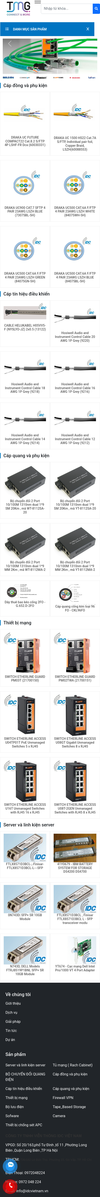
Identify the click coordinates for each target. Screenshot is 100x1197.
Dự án (10, 1040)
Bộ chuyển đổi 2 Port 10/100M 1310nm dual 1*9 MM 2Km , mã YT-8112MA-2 (75, 566)
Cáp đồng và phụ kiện (70, 1074)
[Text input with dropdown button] (67, 9)
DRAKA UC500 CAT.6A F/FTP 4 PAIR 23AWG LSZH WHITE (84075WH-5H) (75, 211)
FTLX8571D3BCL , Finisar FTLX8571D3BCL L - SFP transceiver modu (75, 919)
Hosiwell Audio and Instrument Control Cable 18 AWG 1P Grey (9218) (25, 388)
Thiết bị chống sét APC (23, 1125)
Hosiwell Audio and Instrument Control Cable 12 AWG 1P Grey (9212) (75, 439)
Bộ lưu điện (14, 1107)
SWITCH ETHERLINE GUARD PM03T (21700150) (25, 678)
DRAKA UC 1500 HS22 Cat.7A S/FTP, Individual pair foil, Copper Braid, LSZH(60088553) (75, 143)
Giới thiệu (13, 1003)
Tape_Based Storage (69, 1107)
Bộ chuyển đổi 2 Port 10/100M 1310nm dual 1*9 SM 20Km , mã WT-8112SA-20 (25, 506)
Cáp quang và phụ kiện (71, 1089)
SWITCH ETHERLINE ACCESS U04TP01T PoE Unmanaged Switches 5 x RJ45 (25, 742)
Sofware (12, 1116)
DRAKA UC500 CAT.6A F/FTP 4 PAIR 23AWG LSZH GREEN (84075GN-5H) (25, 277)
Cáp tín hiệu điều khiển (23, 1089)
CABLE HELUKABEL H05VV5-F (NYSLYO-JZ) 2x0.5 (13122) (25, 327)
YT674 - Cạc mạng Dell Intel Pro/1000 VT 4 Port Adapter (75, 968)
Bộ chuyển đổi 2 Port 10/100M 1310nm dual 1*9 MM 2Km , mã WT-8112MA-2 (25, 566)
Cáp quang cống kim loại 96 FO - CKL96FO (75, 608)
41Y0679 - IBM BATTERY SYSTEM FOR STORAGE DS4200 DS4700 (75, 868)
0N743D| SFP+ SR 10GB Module (25, 917)
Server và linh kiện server (25, 1065)
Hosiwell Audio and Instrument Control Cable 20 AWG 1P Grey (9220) (75, 336)
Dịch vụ (11, 1012)
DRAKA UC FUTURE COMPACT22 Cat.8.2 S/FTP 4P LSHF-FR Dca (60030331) (25, 141)
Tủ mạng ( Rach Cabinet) (72, 1065)
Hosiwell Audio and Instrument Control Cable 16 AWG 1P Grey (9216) (75, 388)
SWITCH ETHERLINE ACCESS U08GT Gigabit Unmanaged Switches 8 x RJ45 (75, 742)
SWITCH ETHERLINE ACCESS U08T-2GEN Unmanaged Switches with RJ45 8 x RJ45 (75, 808)
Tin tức (11, 1030)
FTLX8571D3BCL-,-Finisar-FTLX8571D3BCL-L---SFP (25, 866)
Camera (59, 1116)
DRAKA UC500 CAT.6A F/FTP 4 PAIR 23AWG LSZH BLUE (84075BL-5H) (75, 277)
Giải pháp (13, 1021)
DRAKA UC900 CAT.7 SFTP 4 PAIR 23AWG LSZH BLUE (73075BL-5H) (25, 211)
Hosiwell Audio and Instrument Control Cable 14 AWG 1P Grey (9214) (25, 439)
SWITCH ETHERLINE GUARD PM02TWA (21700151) (75, 678)
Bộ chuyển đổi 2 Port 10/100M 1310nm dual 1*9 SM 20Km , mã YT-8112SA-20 (75, 505)
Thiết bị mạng (16, 1098)
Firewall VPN (63, 1098)
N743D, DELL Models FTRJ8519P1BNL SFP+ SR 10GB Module (25, 970)
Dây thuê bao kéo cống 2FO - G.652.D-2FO (25, 604)
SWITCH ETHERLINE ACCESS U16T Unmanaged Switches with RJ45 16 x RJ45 (25, 808)
